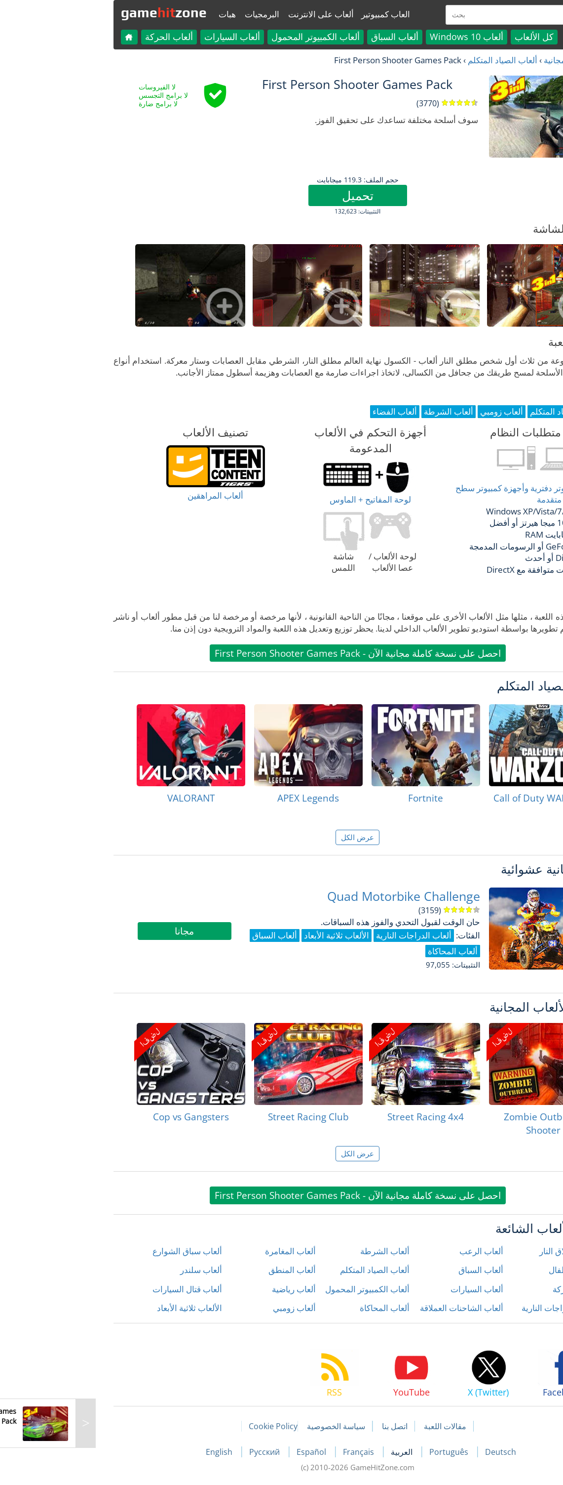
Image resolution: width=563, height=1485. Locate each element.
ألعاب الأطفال (497, 1269)
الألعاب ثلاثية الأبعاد (113, 1308)
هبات (151, 14)
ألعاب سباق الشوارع (111, 1251)
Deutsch (424, 1451)
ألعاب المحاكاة (309, 1308)
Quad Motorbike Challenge (327, 896)
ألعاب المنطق (216, 1269)
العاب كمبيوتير (309, 14)
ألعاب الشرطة (309, 1251)
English (144, 1451)
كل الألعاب (458, 36)
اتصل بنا (319, 1426)
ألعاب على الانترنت (245, 14)
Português (373, 1451)
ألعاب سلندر (125, 1269)
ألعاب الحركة (93, 36)
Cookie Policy (197, 1426)
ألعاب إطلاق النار (492, 1251)
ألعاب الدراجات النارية (483, 1308)
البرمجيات (186, 14)
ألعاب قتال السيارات (111, 1289)
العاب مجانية (489, 60)
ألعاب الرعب (405, 1251)
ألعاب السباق (318, 36)
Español (236, 1451)
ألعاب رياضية (218, 1289)
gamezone (88, 12)
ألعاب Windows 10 (390, 36)
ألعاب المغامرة (214, 1251)
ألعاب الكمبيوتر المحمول (239, 36)
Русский (189, 1451)
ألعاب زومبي (218, 1308)
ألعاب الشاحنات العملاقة (385, 1308)
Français (283, 1451)
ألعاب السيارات (156, 36)
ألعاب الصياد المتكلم (426, 60)
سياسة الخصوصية (260, 1426)
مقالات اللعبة (369, 1426)
